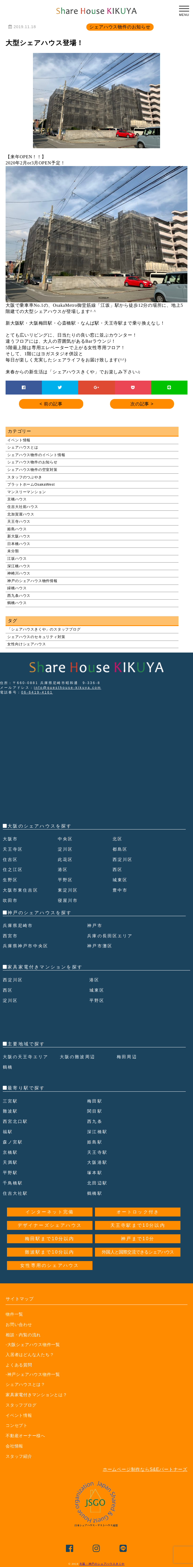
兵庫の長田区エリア (111, 935)
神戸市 (95, 925)
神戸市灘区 (100, 945)
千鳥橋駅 (13, 1183)
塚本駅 (95, 1172)
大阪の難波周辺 (78, 1056)
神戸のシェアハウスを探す (40, 912)
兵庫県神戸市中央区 (27, 945)
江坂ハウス (17, 558)
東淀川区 (68, 890)
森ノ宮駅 (13, 1142)
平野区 (66, 879)
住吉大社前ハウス (22, 507)
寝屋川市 (68, 900)
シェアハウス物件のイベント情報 (36, 455)
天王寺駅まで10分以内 (137, 1225)
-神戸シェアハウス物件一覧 (31, 1374)
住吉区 (11, 859)
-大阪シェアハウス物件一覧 (31, 1344)
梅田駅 (95, 1101)
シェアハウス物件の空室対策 (32, 470)
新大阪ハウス (18, 536)
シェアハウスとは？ (27, 1384)
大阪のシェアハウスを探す (40, 826)
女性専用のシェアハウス (49, 1265)
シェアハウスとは (22, 447)
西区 (118, 869)
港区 (63, 869)
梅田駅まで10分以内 (50, 1238)
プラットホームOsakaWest (31, 484)
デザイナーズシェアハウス (50, 1225)
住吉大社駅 (16, 1193)
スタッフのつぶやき (24, 477)
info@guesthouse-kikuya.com (67, 688)
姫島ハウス (17, 529)
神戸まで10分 (137, 1238)
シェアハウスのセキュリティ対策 (36, 637)
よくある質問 (20, 1364)
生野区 (11, 879)
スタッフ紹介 (20, 1455)
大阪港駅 (98, 1162)
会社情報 (15, 1445)
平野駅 (11, 1172)
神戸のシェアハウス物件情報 (32, 581)
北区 (118, 838)
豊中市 (121, 890)
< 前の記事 (51, 404)
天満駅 (11, 1162)
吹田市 (11, 900)
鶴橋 (8, 1067)
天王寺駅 (98, 1152)
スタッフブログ (22, 1404)
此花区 (66, 859)
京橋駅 (11, 1152)
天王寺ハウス (18, 521)
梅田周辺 (127, 1056)
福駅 (8, 1131)
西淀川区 (123, 859)
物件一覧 (15, 1314)
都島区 (121, 849)
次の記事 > (142, 404)
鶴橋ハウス (17, 603)
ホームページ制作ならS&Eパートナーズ (145, 1468)
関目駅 (95, 1111)
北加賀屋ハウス (20, 514)
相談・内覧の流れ (24, 1334)
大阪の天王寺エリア (27, 1056)
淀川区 (66, 849)
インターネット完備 (49, 1212)
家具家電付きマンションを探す (45, 967)
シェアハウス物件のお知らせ (32, 462)
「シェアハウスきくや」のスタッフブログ (43, 629)
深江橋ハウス (18, 566)
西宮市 (11, 935)
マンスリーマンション (26, 492)
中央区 (66, 838)
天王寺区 (13, 849)
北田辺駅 (98, 1183)
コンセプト (17, 1425)
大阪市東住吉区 (21, 890)
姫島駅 (95, 1142)
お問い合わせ (20, 1324)
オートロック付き (137, 1212)
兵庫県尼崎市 (19, 925)
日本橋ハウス (18, 544)
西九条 (95, 1121)
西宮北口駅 (16, 1121)
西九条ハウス (18, 595)
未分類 (13, 551)
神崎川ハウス (18, 573)
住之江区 (13, 869)
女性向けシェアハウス (26, 644)
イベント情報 (18, 440)
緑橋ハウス (17, 588)
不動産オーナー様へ (27, 1435)
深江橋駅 (98, 1131)
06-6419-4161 (37, 692)
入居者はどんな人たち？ (31, 1354)
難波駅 (11, 1111)
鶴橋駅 (95, 1193)
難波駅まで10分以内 (50, 1252)
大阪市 (11, 838)
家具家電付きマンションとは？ (38, 1394)
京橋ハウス (17, 499)
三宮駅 (11, 1101)
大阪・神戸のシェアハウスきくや (102, 1563)
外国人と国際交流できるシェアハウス (138, 1252)
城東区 (121, 879)
